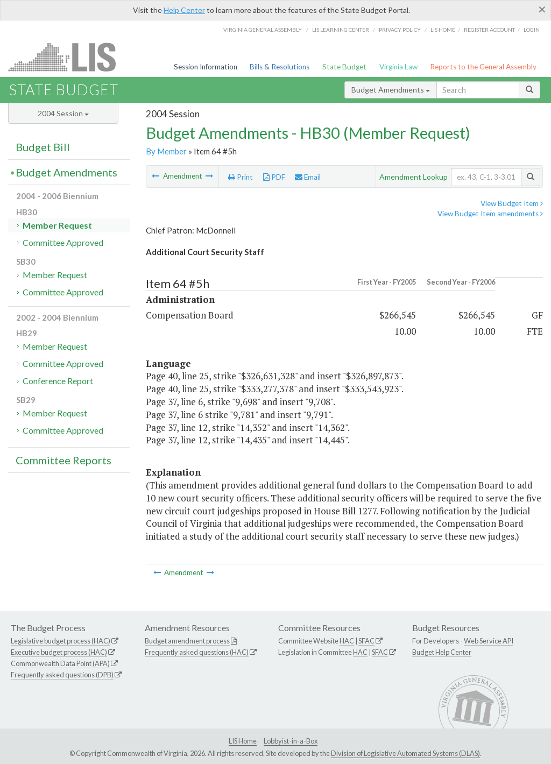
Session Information (205, 66)
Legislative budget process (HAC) (60, 640)
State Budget (344, 66)
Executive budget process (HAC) (59, 652)
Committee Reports (63, 460)
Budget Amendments (390, 89)
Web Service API (488, 640)
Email (308, 177)
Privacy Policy (400, 29)
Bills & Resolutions (279, 66)
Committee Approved (63, 242)
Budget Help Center (441, 652)
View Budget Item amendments (490, 213)
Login (532, 29)
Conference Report (58, 381)
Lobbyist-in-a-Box (290, 741)
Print (240, 177)
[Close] (542, 9)
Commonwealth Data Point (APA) (60, 663)
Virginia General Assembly (262, 29)
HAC (347, 640)
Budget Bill (43, 146)
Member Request (57, 225)
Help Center (184, 10)
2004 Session (63, 113)
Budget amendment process (187, 640)
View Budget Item (512, 203)
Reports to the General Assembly (483, 66)
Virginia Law (398, 66)
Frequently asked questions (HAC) (197, 652)
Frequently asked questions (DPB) (62, 674)
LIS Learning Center (340, 29)
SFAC (366, 640)
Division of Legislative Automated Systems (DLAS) (405, 753)
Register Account (489, 29)
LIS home (442, 29)
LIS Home (243, 741)
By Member (166, 151)
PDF (274, 177)
